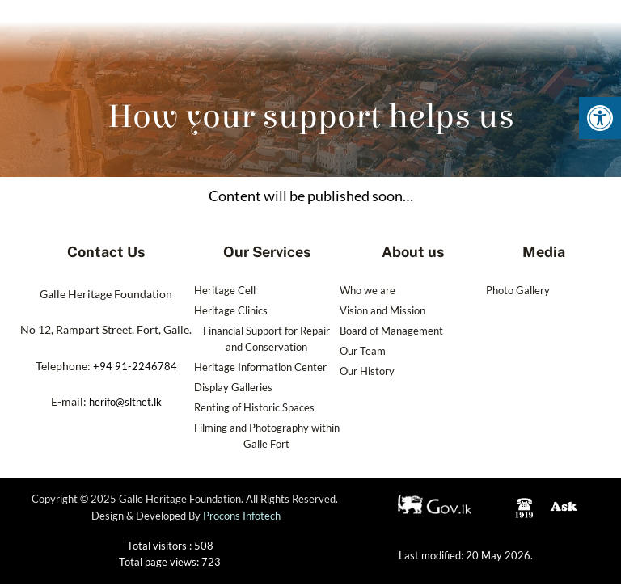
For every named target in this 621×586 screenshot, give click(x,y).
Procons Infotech (242, 520)
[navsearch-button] (543, 39)
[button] (600, 118)
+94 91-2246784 (135, 366)
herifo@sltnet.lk (125, 401)
